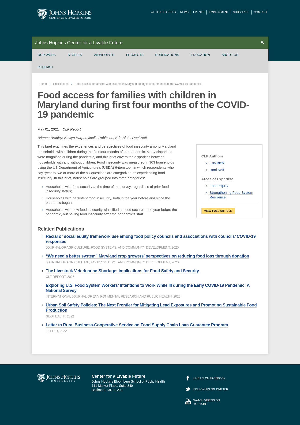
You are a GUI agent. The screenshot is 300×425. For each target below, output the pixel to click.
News (184, 12)
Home (43, 84)
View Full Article (218, 210)
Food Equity (219, 186)
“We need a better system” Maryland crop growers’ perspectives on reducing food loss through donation (147, 256)
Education (200, 55)
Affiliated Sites (163, 12)
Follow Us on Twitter (210, 389)
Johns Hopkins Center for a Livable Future (79, 42)
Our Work (47, 55)
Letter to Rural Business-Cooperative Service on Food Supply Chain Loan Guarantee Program (137, 325)
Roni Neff (217, 170)
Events (198, 12)
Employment (219, 12)
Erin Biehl (217, 163)
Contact (260, 12)
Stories (75, 55)
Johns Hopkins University (59, 378)
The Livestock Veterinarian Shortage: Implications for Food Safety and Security (122, 270)
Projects (135, 55)
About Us (229, 55)
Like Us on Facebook (209, 378)
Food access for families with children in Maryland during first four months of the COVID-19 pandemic (138, 84)
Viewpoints (104, 55)
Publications (167, 55)
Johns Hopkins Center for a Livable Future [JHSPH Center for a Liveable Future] (64, 14)
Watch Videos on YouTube (206, 402)
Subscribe (241, 12)
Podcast (45, 67)
